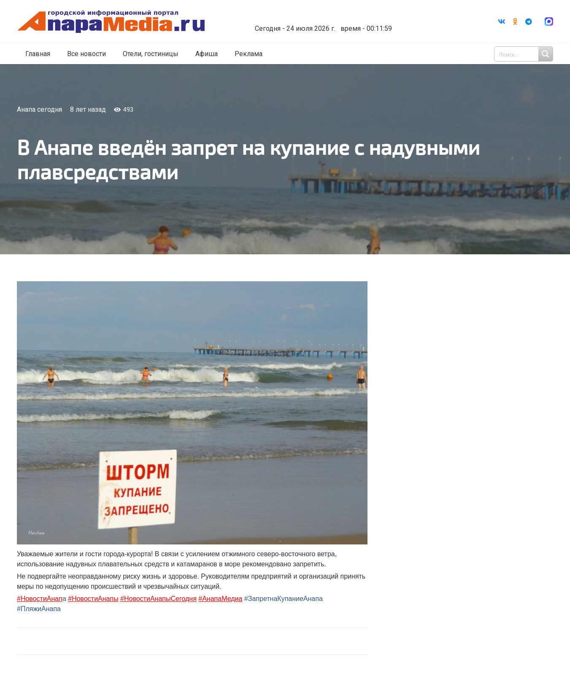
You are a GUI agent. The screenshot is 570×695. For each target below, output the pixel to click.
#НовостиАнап (39, 598)
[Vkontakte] (501, 21)
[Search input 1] (524, 54)
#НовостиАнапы (93, 598)
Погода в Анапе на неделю (320, 15)
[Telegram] (528, 21)
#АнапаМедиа (220, 598)
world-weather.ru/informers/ (320, 22)
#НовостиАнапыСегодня (158, 598)
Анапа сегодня (39, 109)
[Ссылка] (111, 21)
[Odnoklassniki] (515, 21)
